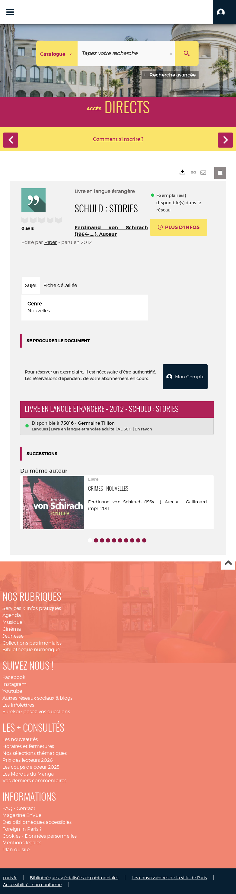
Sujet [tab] (31, 285)
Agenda (11, 615)
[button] (224, 12)
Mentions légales (21, 842)
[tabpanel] (84, 307)
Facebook (13, 677)
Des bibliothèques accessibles (37, 822)
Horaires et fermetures (28, 746)
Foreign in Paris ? (22, 829)
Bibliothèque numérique (31, 649)
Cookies (11, 836)
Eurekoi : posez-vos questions (36, 711)
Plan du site (16, 849)
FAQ (7, 808)
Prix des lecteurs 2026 (27, 760)
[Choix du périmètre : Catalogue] (57, 53)
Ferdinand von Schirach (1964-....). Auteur (111, 230)
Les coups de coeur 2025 (30, 767)
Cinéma (11, 629)
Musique (12, 622)
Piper (50, 242)
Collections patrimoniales (32, 642)
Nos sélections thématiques (34, 753)
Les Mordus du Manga (28, 774)
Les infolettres (18, 705)
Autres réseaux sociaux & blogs (37, 698)
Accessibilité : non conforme (32, 884)
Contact (26, 808)
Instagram (14, 684)
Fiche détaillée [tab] (60, 285)
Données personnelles (51, 836)
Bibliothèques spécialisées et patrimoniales (74, 877)
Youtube (12, 691)
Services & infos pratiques (31, 608)
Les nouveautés (20, 739)
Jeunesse (13, 636)
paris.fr (10, 877)
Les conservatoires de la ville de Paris (169, 877)
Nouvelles (38, 311)
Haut (228, 562)
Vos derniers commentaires (34, 780)
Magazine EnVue (21, 815)
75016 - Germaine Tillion (88, 423)
